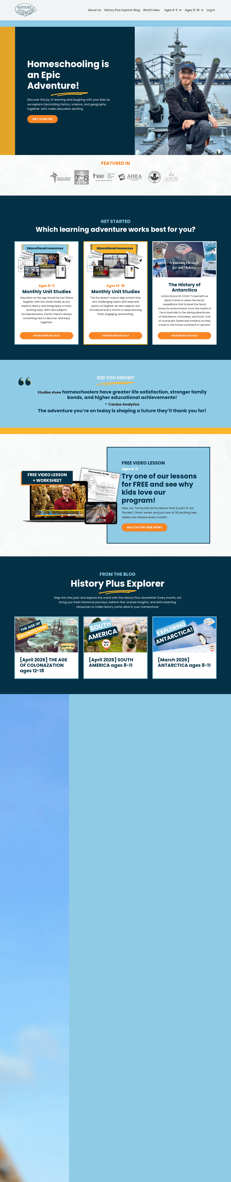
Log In (211, 10)
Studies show (49, 392)
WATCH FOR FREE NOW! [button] (146, 528)
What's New (151, 10)
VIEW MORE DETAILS (46, 335)
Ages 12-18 (194, 10)
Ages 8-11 (172, 10)
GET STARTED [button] (43, 119)
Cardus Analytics (124, 404)
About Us (94, 10)
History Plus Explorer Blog (122, 10)
